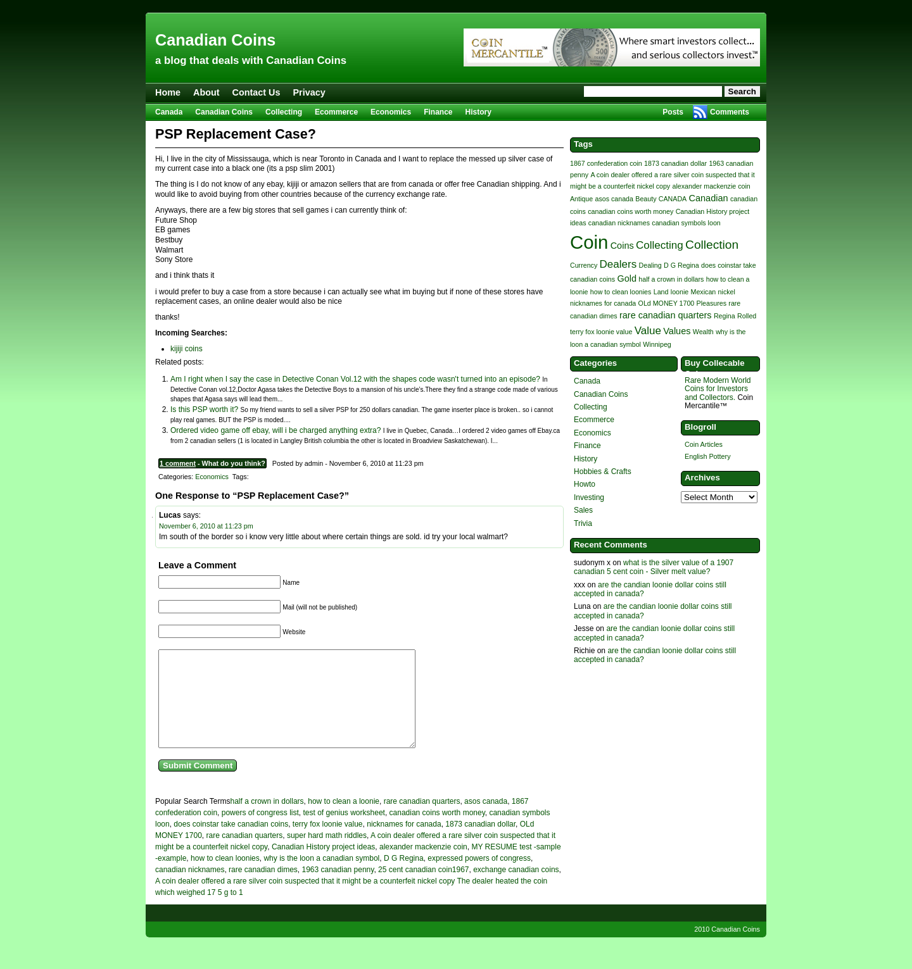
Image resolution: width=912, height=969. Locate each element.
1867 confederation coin (606, 163)
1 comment (178, 463)
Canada (168, 112)
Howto (584, 484)
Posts (672, 112)
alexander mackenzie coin (423, 865)
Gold (626, 278)
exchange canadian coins (516, 888)
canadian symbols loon (686, 223)
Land (661, 292)
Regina (724, 316)
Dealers (618, 264)
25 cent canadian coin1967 (423, 888)
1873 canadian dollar (480, 843)
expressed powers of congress (479, 877)
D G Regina (404, 877)
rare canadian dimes (263, 888)
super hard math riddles (327, 854)
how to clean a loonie (343, 820)
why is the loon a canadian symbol (321, 877)
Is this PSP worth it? (204, 409)
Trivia (583, 523)
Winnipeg (657, 344)
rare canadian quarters (422, 820)
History (478, 112)
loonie (679, 292)
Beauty (645, 199)
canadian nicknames (189, 888)
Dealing (650, 265)
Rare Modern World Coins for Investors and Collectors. (717, 388)
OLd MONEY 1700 (666, 303)
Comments (729, 112)
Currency (583, 265)
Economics (390, 112)
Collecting (283, 112)
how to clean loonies (225, 877)
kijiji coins (186, 348)
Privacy (309, 92)
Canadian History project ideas (323, 865)
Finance (438, 112)
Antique (581, 199)
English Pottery (708, 456)
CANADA (673, 199)
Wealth (703, 331)
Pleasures (711, 303)
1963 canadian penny (337, 888)
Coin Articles (704, 444)
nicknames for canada (404, 843)
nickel (726, 292)
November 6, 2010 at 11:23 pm (206, 526)
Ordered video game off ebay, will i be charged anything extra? (275, 430)
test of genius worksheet (343, 831)
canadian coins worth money (437, 831)
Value (648, 331)
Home (167, 92)
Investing (589, 497)
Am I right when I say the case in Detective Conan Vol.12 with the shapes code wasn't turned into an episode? (355, 379)
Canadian (708, 198)
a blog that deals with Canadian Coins (250, 60)
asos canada (485, 820)
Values (676, 331)
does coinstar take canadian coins (231, 843)
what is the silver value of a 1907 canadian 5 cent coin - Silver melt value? (653, 567)
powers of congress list (260, 831)
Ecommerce (336, 112)
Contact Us (256, 92)
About (206, 92)
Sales (583, 510)
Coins (622, 246)
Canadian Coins (215, 40)
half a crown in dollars (267, 820)
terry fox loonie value (328, 843)
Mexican (703, 292)
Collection (711, 244)
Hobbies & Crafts (602, 471)
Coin (589, 242)
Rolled (746, 316)
